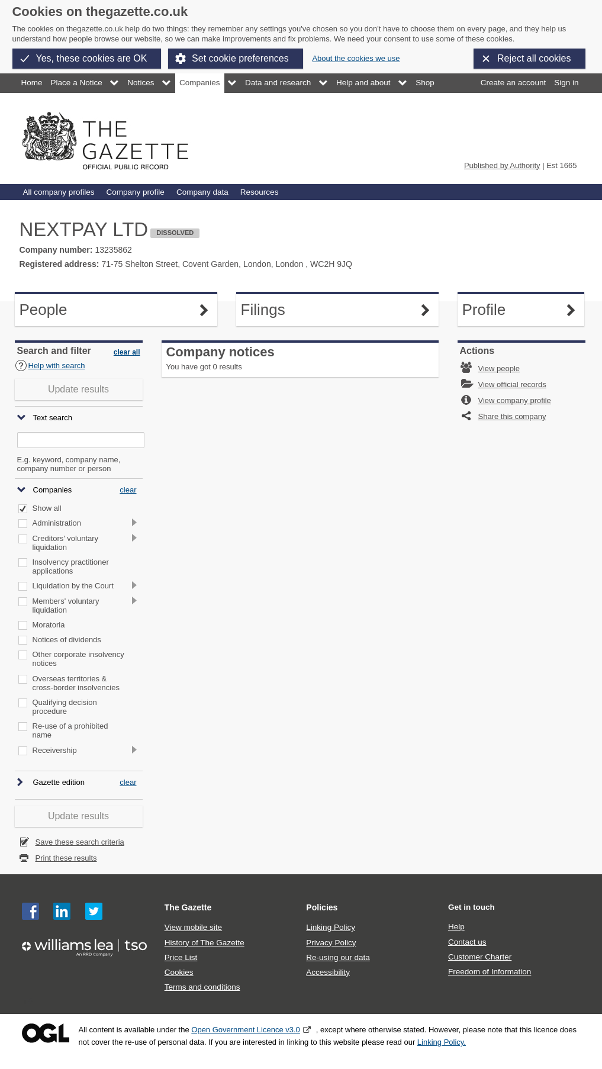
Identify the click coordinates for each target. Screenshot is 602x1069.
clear (128, 489)
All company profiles (59, 192)
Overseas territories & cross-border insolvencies (76, 683)
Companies (199, 82)
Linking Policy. (441, 1042)
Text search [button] (52, 418)
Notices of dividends (67, 640)
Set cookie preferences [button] (240, 58)
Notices (140, 82)
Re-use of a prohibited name (70, 730)
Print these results (66, 858)
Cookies (179, 972)
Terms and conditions (202, 987)
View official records (512, 384)
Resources (259, 192)
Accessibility (328, 972)
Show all (47, 508)
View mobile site (193, 927)
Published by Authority (502, 165)
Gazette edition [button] (59, 782)
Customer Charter (479, 956)
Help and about (363, 82)
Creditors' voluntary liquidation (66, 543)
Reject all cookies (534, 58)
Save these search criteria (80, 842)
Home (32, 82)
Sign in (566, 82)
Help (456, 926)
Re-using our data (337, 957)
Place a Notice (76, 82)
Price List (181, 957)
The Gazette (188, 907)
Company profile (135, 192)
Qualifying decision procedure (65, 707)
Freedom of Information (489, 971)
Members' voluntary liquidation (66, 605)
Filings (275, 309)
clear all (127, 352)
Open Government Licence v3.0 (245, 1029)
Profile (497, 309)
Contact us (467, 942)
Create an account (513, 82)
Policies (321, 907)
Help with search (50, 365)
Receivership (55, 750)
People (54, 309)
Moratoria (49, 625)
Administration (57, 523)
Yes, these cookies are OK (91, 58)
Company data (202, 192)
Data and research (278, 82)
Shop (425, 82)
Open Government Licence (45, 1033)
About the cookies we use (356, 58)
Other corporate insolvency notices (78, 659)
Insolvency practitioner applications (71, 566)
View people (499, 368)
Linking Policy (330, 927)
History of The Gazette (204, 942)
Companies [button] (52, 489)
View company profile (514, 400)
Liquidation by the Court (73, 586)
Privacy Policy (331, 942)
